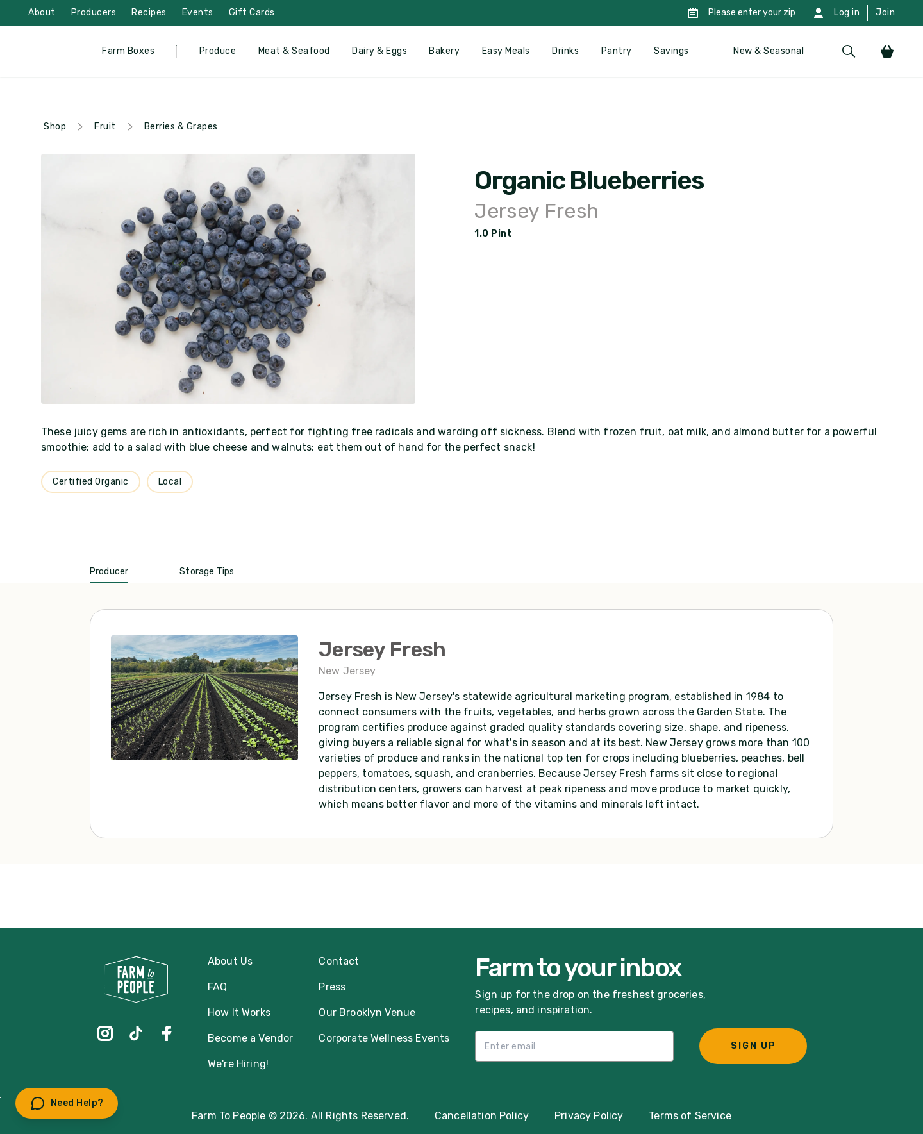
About (42, 12)
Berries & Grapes (181, 126)
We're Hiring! (238, 1064)
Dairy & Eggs (379, 51)
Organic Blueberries (588, 181)
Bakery (444, 51)
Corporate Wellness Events (384, 1038)
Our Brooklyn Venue (367, 1012)
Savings (671, 51)
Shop (55, 126)
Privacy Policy (588, 1116)
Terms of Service (690, 1116)
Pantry (616, 51)
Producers (94, 12)
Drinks (565, 51)
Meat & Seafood (294, 51)
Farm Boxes (128, 51)
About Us (230, 961)
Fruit (105, 126)
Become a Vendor (250, 1038)
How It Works (239, 1012)
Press (332, 987)
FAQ (217, 987)
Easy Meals (506, 51)
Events (197, 12)
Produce (218, 51)
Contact (339, 961)
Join (885, 12)
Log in (847, 12)
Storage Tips (206, 571)
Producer (109, 571)
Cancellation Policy (482, 1116)
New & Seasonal (768, 51)
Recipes (149, 12)
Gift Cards (252, 12)
